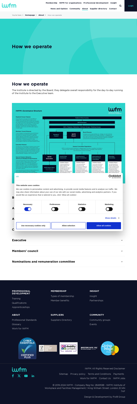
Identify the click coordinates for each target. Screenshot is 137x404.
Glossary (16, 324)
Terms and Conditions (99, 374)
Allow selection (68, 226)
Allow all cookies (104, 226)
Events (93, 324)
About (85, 9)
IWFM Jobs (119, 378)
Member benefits (60, 300)
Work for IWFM (20, 328)
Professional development (96, 3)
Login (130, 6)
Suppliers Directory (61, 320)
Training (16, 298)
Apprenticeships (21, 307)
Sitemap (63, 374)
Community (75, 9)
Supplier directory (98, 9)
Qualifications (19, 303)
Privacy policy (77, 374)
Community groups (100, 320)
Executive (19, 240)
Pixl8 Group (119, 397)
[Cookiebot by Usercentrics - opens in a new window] (110, 176)
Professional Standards (24, 320)
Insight (113, 3)
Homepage (30, 15)
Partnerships (96, 300)
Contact (113, 9)
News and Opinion (59, 9)
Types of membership (62, 296)
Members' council (25, 251)
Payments (118, 374)
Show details (110, 218)
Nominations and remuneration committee (43, 261)
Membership (51, 3)
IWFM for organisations (70, 3)
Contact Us (105, 378)
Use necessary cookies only (33, 226)
